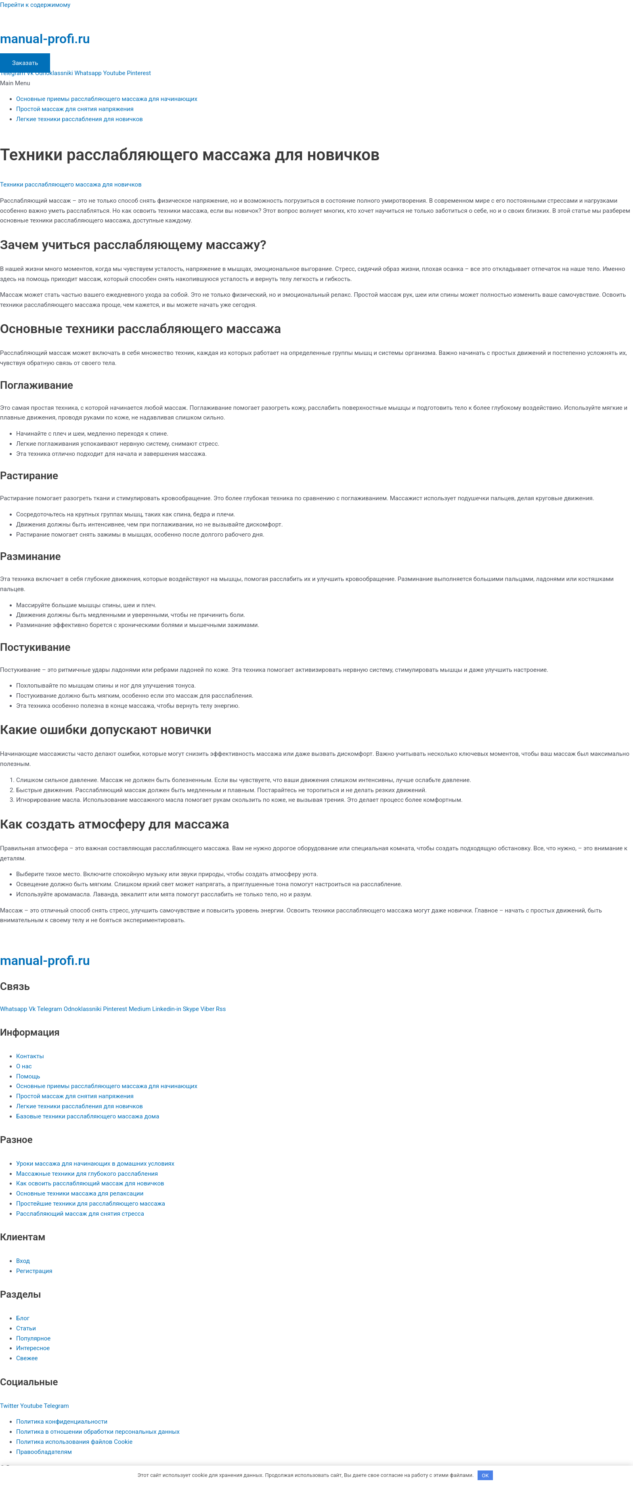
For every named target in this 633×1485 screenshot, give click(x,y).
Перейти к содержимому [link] (35, 4)
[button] (316, 83)
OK (485, 1475)
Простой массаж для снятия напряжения (75, 109)
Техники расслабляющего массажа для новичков (71, 184)
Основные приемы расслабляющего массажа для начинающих (106, 99)
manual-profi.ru (45, 38)
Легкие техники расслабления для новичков (79, 119)
